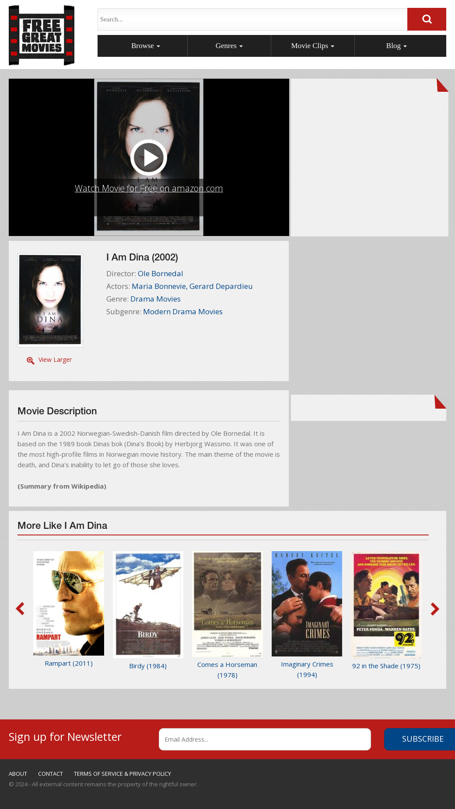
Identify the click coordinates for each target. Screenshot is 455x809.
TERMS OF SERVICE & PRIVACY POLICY (122, 774)
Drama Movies (155, 299)
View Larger (55, 359)
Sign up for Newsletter (65, 735)
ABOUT (18, 774)
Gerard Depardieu (221, 286)
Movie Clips (313, 46)
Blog (396, 46)
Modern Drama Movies (183, 311)
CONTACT (50, 774)
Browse (145, 46)
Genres (229, 46)
